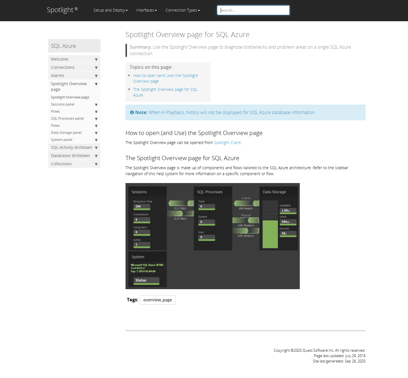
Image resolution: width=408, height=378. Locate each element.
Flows (74, 111)
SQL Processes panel (74, 118)
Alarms (74, 75)
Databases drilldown (74, 155)
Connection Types (182, 10)
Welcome (74, 59)
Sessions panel (74, 104)
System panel (74, 139)
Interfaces (146, 10)
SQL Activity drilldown (74, 147)
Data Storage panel (74, 132)
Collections (74, 164)
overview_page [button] (157, 299)
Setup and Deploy (111, 10)
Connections (74, 67)
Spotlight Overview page (74, 86)
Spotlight (62, 9)
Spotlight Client (227, 142)
